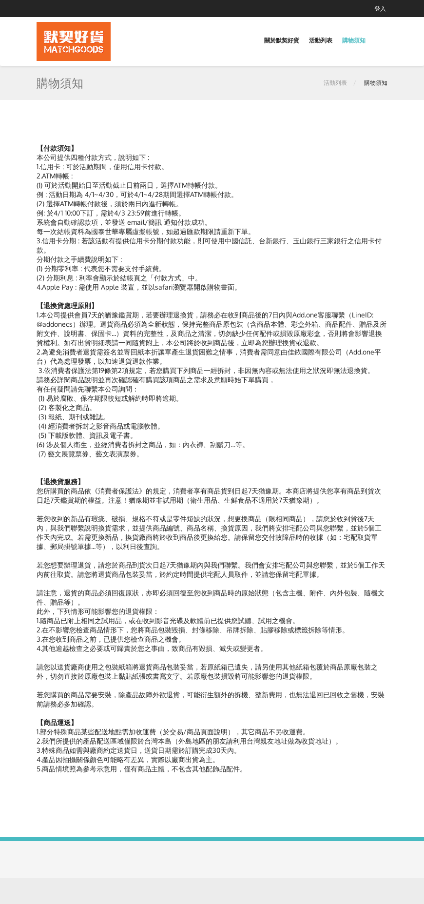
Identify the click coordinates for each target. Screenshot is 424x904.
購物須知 (354, 40)
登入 (380, 8)
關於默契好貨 (281, 40)
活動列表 (320, 40)
